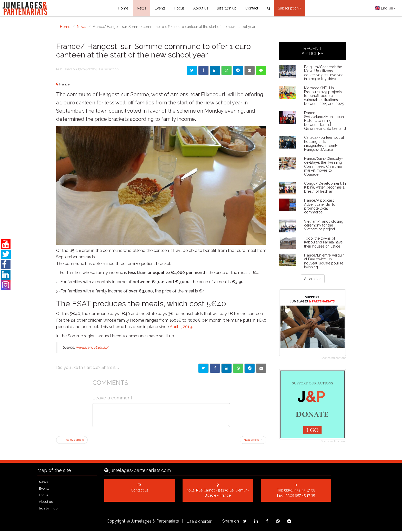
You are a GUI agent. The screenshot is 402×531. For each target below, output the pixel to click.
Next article (253, 439)
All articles (312, 279)
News (141, 8)
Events (160, 8)
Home (123, 8)
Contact (251, 8)
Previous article (72, 439)
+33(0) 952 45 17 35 (299, 490)
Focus (179, 8)
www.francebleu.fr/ (92, 347)
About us (200, 8)
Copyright (116, 521)
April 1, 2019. (181, 326)
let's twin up (227, 8)
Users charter (199, 521)
